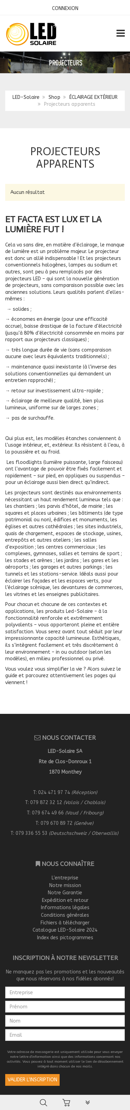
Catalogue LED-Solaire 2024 (65, 930)
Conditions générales (65, 915)
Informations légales (65, 908)
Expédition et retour (65, 900)
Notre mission (65, 885)
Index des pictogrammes (65, 938)
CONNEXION (65, 8)
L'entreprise (65, 878)
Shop (54, 97)
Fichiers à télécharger (65, 923)
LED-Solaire (26, 97)
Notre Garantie (65, 893)
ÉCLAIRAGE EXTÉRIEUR (93, 97)
